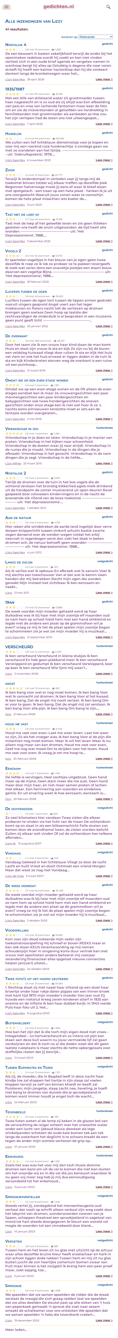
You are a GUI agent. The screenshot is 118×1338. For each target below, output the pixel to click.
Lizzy (8, 592)
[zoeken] (107, 6)
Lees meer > (104, 79)
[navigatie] (6, 7)
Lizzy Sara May (15, 79)
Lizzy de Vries (14, 876)
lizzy (8, 714)
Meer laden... (16, 1330)
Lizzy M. (10, 843)
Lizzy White (13, 463)
